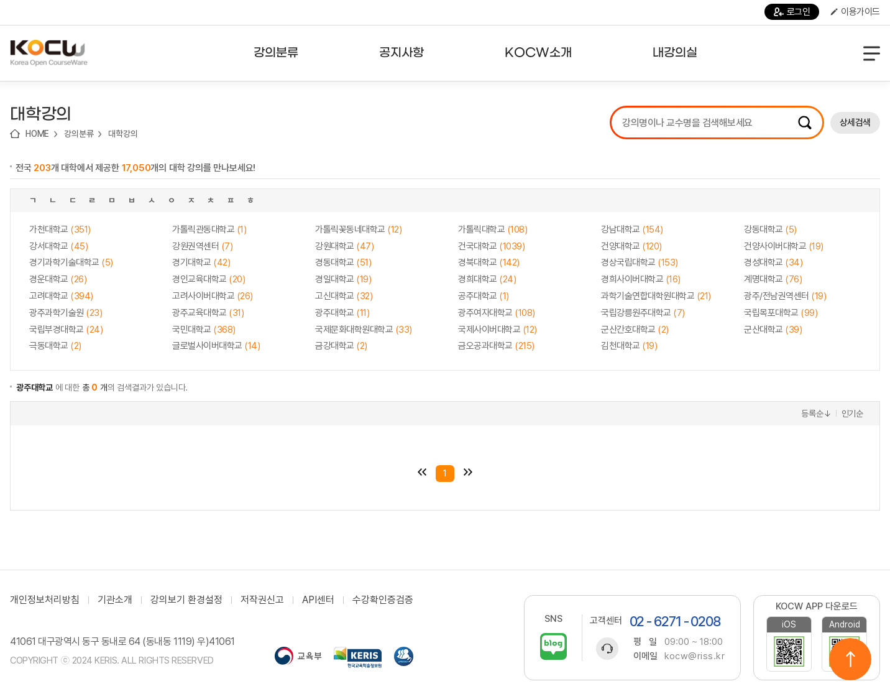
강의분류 (78, 134)
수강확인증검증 (382, 600)
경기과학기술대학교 (71, 262)
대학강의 (122, 134)
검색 (805, 122)
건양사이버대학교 (783, 246)
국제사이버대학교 (497, 329)
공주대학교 (483, 296)
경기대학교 (201, 262)
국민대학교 (204, 329)
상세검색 (855, 122)
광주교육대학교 (208, 312)
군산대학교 (773, 329)
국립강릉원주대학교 (643, 312)
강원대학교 (344, 246)
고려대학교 (61, 296)
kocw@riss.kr (694, 656)
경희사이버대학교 (641, 279)
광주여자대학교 (496, 312)
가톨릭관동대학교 (209, 229)
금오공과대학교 (496, 345)
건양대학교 (631, 246)
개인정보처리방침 (45, 600)
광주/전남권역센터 (785, 296)
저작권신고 (262, 600)
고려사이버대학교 (212, 296)
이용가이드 (855, 11)
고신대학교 (343, 296)
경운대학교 (57, 279)
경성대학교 (773, 262)
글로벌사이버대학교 (216, 345)
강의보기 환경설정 (186, 600)
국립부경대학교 (66, 329)
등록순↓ (816, 414)
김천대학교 (629, 345)
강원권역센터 (202, 246)
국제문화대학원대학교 (363, 329)
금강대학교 (341, 345)
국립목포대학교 (780, 312)
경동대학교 (343, 262)
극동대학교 (55, 345)
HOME (37, 133)
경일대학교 (343, 279)
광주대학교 (342, 312)
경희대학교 (487, 279)
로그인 (792, 11)
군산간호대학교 (635, 329)
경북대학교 (489, 262)
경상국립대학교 (639, 262)
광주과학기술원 (65, 312)
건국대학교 (491, 246)
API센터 (318, 600)
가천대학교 (60, 229)
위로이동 (850, 659)
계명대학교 (773, 279)
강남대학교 (632, 229)
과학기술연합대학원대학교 (656, 296)
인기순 (852, 414)
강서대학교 (58, 246)
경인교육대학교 (208, 279)
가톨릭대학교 (492, 229)
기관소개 (115, 600)
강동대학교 (770, 229)
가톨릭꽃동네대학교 (358, 229)
